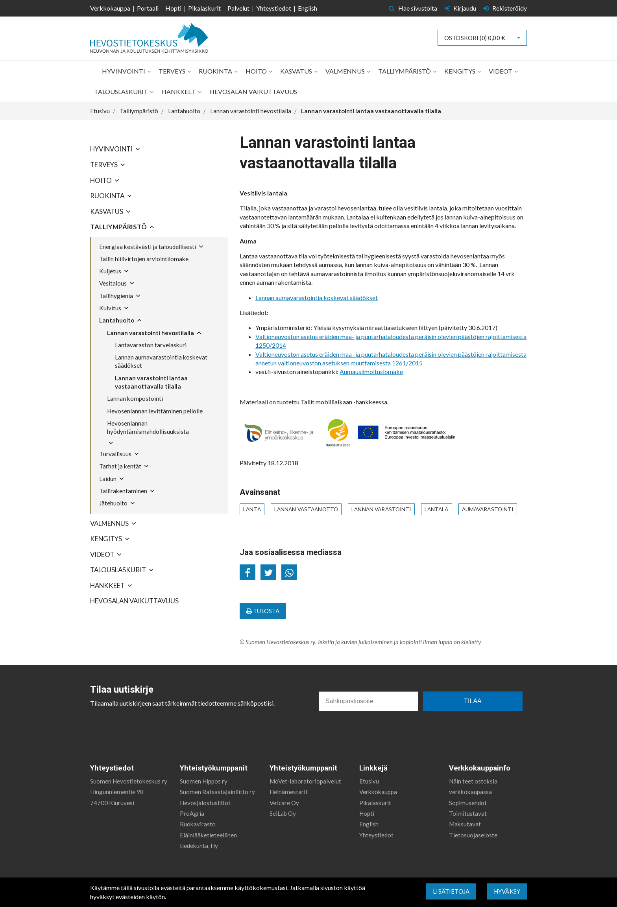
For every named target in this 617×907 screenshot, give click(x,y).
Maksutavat (465, 824)
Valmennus (345, 71)
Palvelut (238, 8)
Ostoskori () (474, 37)
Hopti (173, 8)
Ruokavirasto (198, 824)
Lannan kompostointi (135, 398)
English (307, 8)
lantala (437, 509)
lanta (252, 509)
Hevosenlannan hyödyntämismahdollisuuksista (148, 427)
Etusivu (369, 781)
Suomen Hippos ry (203, 781)
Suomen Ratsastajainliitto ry (217, 791)
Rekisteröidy (505, 8)
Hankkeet (179, 91)
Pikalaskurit (204, 8)
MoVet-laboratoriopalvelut (305, 781)
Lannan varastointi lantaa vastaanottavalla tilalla (151, 382)
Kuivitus (110, 308)
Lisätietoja (451, 891)
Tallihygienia (116, 295)
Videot (501, 71)
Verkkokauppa (110, 8)
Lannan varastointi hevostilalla (150, 332)
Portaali (148, 8)
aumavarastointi (488, 509)
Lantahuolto (116, 320)
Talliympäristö (405, 71)
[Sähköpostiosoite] (368, 701)
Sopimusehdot (468, 802)
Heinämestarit (289, 791)
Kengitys (460, 71)
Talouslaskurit (121, 91)
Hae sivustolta (413, 8)
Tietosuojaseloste (473, 835)
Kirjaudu (461, 8)
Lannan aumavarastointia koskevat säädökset (161, 361)
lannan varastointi (381, 509)
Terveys (173, 71)
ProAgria (192, 813)
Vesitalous (113, 283)
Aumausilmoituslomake (371, 371)
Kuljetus (110, 271)
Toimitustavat (468, 813)
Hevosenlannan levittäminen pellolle (155, 411)
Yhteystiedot (273, 8)
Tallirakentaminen (123, 490)
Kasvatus (296, 71)
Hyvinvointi (124, 71)
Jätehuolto (113, 503)
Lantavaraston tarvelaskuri (151, 344)
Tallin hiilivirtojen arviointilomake (143, 258)
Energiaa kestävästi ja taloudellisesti (147, 246)
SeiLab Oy (283, 813)
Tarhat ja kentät (120, 466)
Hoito (257, 71)
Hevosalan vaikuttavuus (253, 91)
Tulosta (262, 610)
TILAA (472, 701)
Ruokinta (216, 71)
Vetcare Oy (284, 802)
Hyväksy (507, 891)
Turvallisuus (115, 453)
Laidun (107, 478)
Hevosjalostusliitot (205, 802)
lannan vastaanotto (306, 509)
